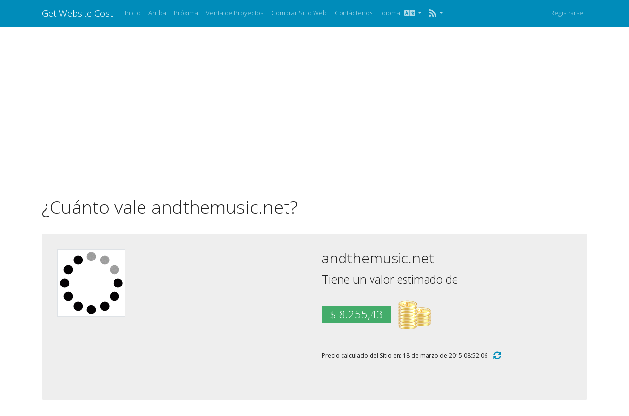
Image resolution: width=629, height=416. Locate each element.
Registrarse (566, 12)
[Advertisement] (314, 111)
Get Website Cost (77, 13)
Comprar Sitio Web (299, 12)
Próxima (186, 12)
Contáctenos (353, 12)
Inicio (133, 12)
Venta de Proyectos (234, 12)
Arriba (157, 12)
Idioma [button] (398, 12)
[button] (435, 13)
